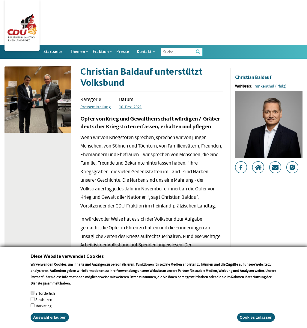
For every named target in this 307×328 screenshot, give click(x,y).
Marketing (43, 315)
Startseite (52, 51)
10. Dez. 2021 (130, 106)
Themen (77, 51)
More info (79, 292)
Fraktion (101, 51)
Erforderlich (45, 302)
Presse (122, 51)
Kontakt (144, 51)
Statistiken (43, 308)
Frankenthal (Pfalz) (269, 86)
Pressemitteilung (95, 106)
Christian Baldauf (253, 77)
